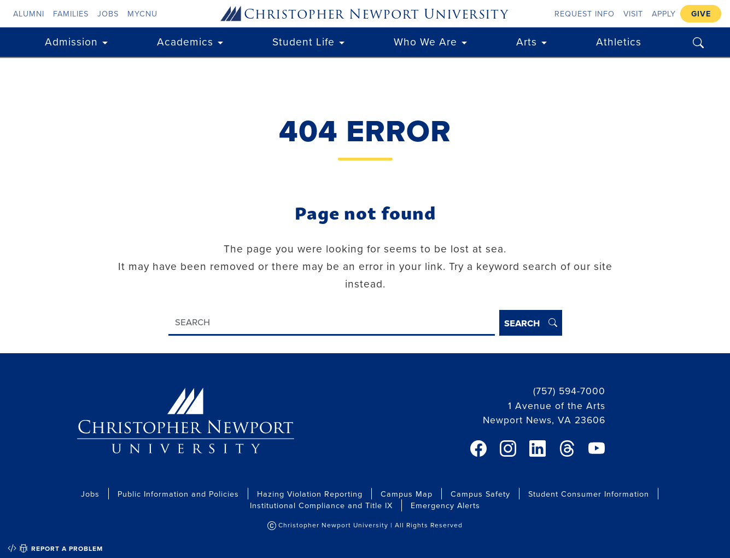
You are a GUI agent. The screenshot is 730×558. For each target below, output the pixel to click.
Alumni (28, 13)
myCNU (142, 13)
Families (71, 13)
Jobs (108, 13)
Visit (633, 13)
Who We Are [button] (425, 41)
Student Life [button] (303, 41)
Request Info (584, 13)
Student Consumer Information (588, 493)
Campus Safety (480, 493)
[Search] (331, 323)
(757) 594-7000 (569, 391)
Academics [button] (185, 41)
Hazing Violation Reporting (310, 493)
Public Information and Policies (178, 493)
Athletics (618, 41)
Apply (664, 13)
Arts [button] (526, 41)
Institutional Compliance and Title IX (321, 505)
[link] (478, 448)
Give (701, 13)
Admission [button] (71, 41)
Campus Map (407, 493)
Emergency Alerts (445, 505)
